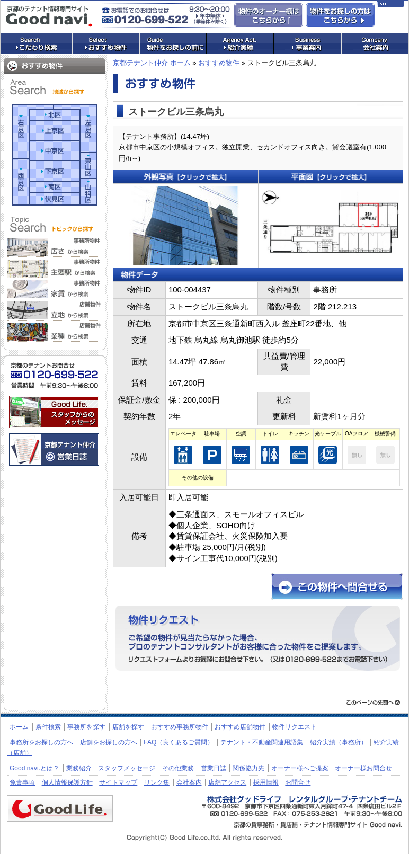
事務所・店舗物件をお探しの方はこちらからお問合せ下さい (340, 15)
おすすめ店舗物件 (240, 727)
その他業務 (178, 768)
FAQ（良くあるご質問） (179, 742)
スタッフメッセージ (126, 768)
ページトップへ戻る (373, 702)
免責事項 (22, 782)
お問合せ (297, 782)
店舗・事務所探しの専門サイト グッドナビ (49, 16)
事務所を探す (86, 727)
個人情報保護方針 (67, 782)
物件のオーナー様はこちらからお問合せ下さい (268, 15)
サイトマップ (118, 782)
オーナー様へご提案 (299, 768)
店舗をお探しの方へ (108, 742)
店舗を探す (128, 727)
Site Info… (390, 5)
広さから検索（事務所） (54, 246)
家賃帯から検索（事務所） (54, 289)
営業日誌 (213, 768)
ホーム (19, 727)
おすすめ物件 (218, 63)
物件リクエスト (294, 727)
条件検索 (48, 727)
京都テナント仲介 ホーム (152, 63)
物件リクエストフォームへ (258, 638)
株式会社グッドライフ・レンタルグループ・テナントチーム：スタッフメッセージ (54, 412)
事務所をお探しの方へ (41, 742)
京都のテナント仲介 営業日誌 (54, 449)
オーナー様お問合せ (363, 768)
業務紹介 (79, 768)
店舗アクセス (227, 782)
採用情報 (266, 782)
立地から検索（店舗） (54, 310)
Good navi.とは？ (34, 768)
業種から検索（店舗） (54, 331)
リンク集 (157, 782)
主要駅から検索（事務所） (54, 268)
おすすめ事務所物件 (179, 727)
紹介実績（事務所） (338, 742)
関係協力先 (248, 768)
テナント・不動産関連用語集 (261, 742)
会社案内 (189, 782)
